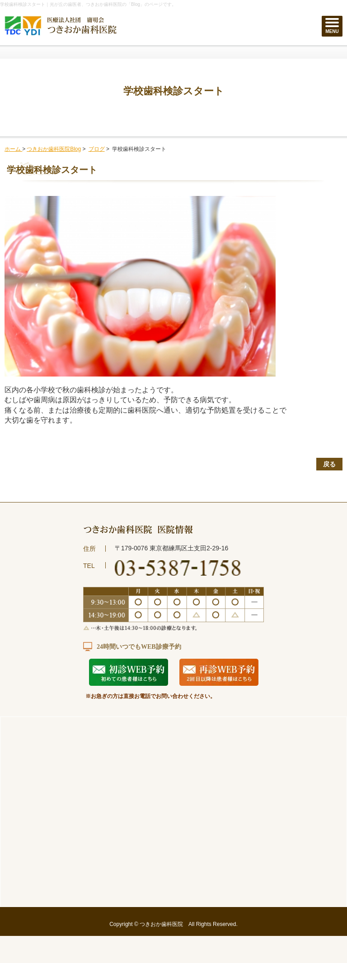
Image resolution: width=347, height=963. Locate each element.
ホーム (13, 149)
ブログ (97, 149)
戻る (329, 464)
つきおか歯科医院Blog (54, 149)
